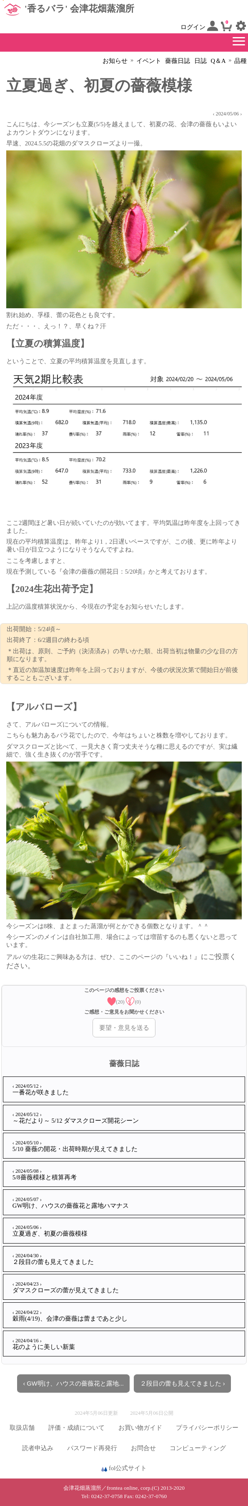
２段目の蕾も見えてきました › (182, 1383)
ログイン (199, 25)
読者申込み (37, 1448)
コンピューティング (198, 1448)
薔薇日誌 (177, 60)
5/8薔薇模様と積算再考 (45, 1174)
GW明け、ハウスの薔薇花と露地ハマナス (71, 1202)
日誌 (200, 60)
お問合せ (143, 1448)
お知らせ (115, 60)
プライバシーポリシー (207, 1427)
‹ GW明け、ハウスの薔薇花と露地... (73, 1383)
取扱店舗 (22, 1427)
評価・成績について (76, 1427)
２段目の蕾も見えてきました (53, 1259)
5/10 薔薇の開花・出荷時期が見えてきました (75, 1146)
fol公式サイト (124, 1468)
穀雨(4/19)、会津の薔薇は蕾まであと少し (70, 1315)
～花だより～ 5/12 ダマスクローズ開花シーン (76, 1117)
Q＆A (217, 60)
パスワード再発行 (92, 1448)
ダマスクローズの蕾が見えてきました (66, 1287)
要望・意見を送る (124, 1027)
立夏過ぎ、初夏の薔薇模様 (50, 1230)
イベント (148, 60)
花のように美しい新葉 (44, 1344)
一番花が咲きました (41, 1089)
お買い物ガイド (140, 1427)
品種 (240, 60)
